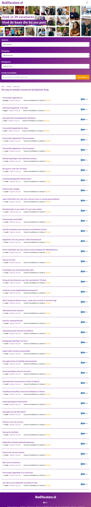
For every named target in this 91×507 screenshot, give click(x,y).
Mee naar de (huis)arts (11, 462)
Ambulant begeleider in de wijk (15, 108)
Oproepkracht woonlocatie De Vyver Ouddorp (20, 381)
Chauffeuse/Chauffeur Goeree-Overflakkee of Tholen (23, 392)
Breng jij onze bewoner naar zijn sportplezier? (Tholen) (24, 280)
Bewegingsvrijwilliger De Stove (14, 341)
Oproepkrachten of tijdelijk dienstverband (19, 361)
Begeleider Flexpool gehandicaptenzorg (18, 442)
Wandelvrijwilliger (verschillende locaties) (19, 159)
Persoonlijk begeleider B (12, 98)
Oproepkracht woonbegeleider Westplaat (19, 118)
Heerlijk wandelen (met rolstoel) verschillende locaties (24, 229)
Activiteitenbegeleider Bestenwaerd (16, 179)
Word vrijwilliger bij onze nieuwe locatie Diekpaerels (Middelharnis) (30, 250)
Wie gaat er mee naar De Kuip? (14, 169)
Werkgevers (6, 62)
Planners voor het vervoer (12, 422)
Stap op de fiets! (8, 260)
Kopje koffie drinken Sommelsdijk (16, 351)
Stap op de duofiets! (10, 432)
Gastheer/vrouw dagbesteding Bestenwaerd (20, 290)
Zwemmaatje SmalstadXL (12, 219)
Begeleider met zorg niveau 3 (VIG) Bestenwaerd (21, 240)
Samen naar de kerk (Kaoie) (13, 452)
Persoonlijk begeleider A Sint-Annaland (18, 148)
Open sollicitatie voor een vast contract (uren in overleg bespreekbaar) (30, 199)
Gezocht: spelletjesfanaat (12, 321)
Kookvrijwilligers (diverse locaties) (16, 371)
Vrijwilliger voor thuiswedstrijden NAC (18, 270)
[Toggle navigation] (87, 2)
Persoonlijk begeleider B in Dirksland (17, 473)
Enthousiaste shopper (11, 189)
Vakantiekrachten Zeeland (12, 311)
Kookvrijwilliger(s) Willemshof (14, 402)
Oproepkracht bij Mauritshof (14, 412)
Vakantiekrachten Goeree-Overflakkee (17, 331)
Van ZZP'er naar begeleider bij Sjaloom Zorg (19, 483)
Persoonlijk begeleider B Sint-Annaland (18, 138)
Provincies (5, 51)
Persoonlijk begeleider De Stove (15, 128)
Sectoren (4, 40)
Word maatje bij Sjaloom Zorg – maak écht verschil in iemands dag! (29, 300)
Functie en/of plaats (8, 73)
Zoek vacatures (82, 77)
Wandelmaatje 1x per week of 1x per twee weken (22, 209)
